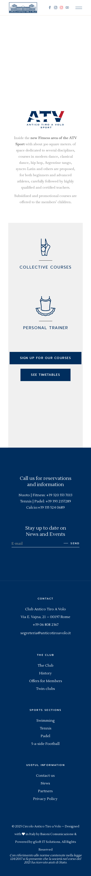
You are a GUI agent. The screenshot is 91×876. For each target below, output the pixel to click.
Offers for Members (45, 681)
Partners (45, 791)
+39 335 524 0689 (51, 507)
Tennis (45, 728)
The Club (45, 665)
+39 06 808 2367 (46, 624)
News (45, 783)
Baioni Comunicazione (57, 834)
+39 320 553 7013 (59, 495)
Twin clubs (45, 689)
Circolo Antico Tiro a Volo (41, 826)
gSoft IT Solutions (46, 842)
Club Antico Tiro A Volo (45, 609)
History (45, 673)
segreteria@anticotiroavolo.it (45, 633)
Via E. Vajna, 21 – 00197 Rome (45, 617)
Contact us (45, 775)
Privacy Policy (45, 799)
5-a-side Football (45, 744)
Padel (45, 736)
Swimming (45, 720)
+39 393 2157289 (58, 501)
